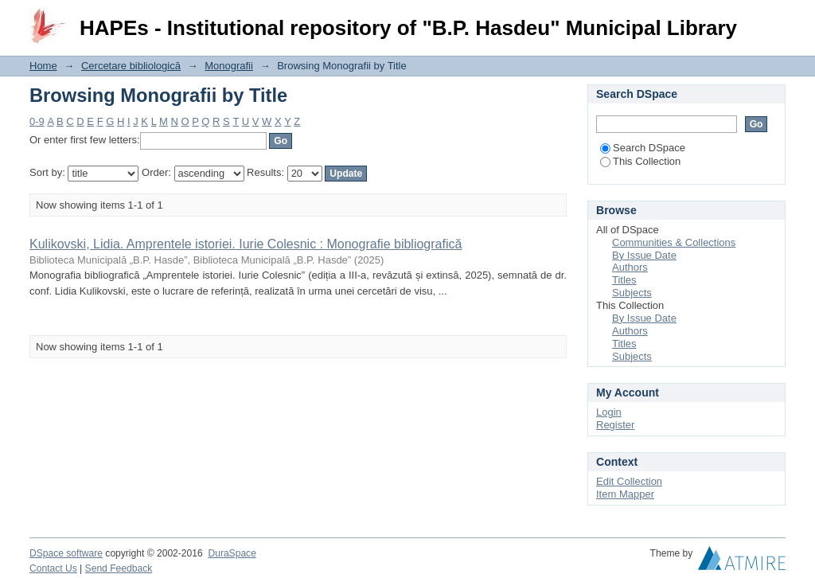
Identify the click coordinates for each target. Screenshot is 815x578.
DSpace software (66, 553)
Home (43, 66)
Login (773, 19)
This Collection (640, 161)
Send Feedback (119, 568)
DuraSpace (231, 553)
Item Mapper (625, 494)
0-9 (37, 121)
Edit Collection (629, 481)
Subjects (632, 293)
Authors (630, 267)
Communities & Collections (673, 242)
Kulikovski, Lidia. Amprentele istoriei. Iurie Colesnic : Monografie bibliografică (245, 244)
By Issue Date (644, 255)
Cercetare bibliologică (131, 66)
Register (615, 425)
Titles (624, 280)
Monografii (229, 66)
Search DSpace (642, 148)
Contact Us (53, 568)
